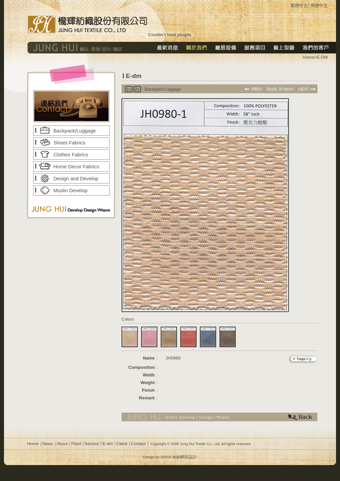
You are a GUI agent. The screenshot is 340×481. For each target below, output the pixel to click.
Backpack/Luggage (74, 130)
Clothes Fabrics (70, 154)
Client (121, 443)
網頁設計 (188, 456)
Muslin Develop (70, 190)
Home (33, 443)
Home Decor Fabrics (76, 166)
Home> (310, 57)
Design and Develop (75, 178)
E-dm (108, 443)
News (47, 443)
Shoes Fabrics (69, 142)
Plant (76, 443)
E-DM (322, 57)
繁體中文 (299, 5)
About (62, 443)
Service (92, 443)
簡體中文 (319, 5)
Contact (138, 443)
